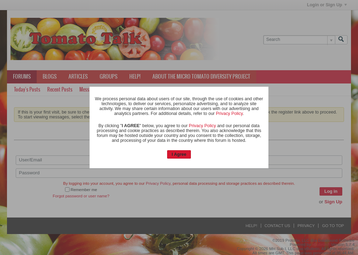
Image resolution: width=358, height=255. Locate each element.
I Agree (179, 154)
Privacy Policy (229, 113)
